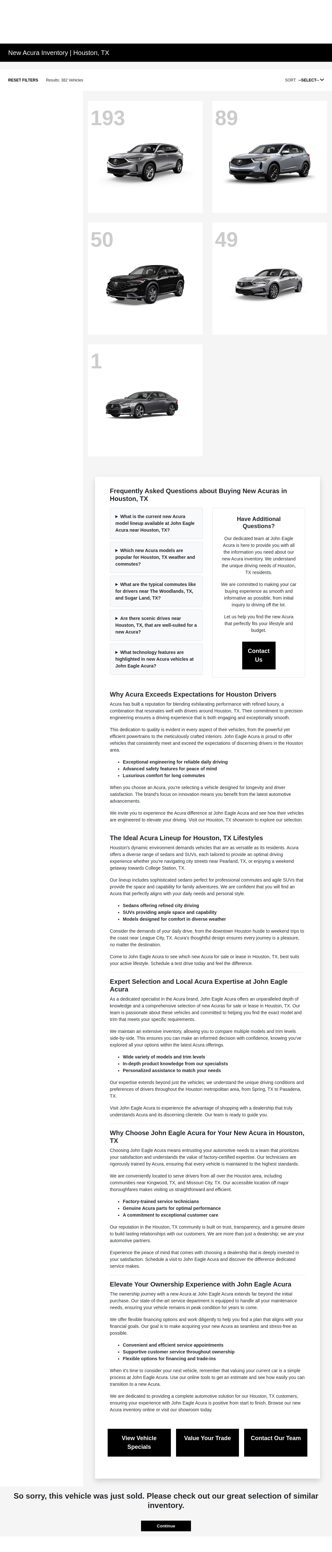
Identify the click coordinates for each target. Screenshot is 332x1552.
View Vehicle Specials (139, 1442)
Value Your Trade (207, 1438)
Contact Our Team (276, 1438)
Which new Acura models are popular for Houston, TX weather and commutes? (155, 557)
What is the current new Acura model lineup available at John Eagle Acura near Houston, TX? (155, 523)
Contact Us (259, 655)
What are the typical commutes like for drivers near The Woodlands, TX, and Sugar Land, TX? (155, 591)
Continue (166, 1526)
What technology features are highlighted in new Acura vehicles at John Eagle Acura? (154, 659)
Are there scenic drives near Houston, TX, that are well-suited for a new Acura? (156, 625)
